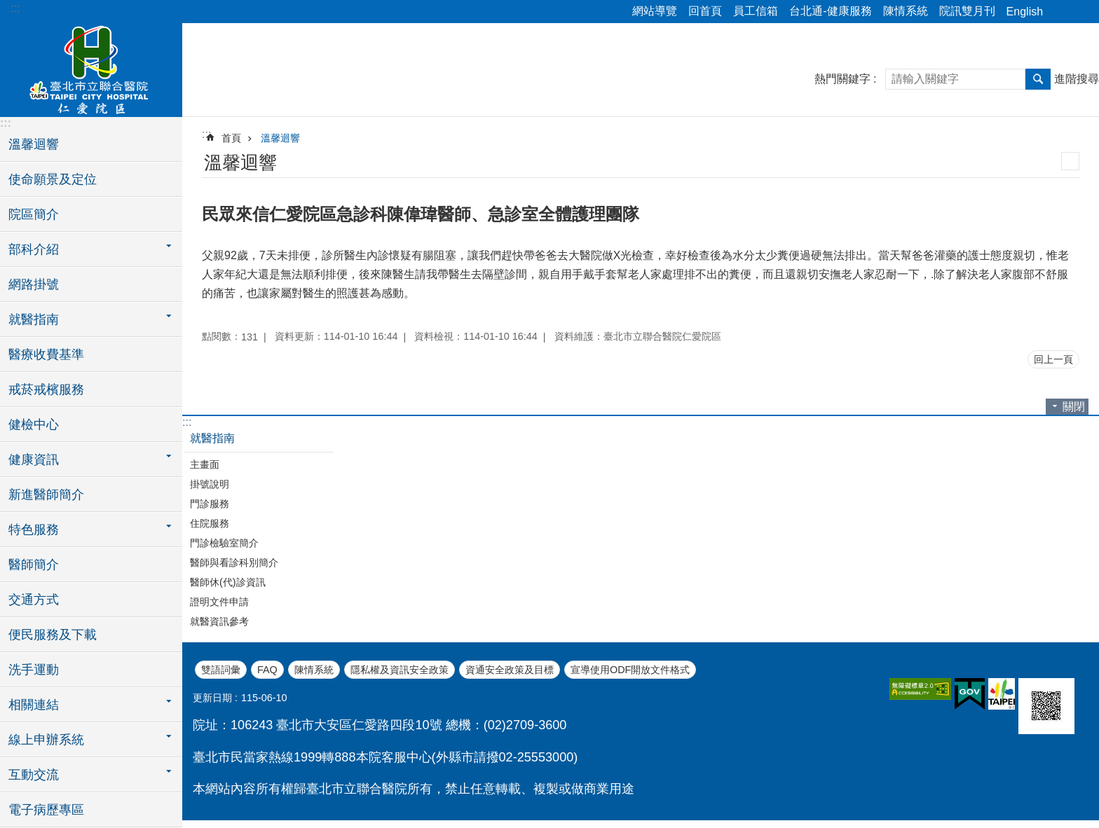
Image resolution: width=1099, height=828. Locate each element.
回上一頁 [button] (1053, 359)
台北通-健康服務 (830, 11)
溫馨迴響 (33, 144)
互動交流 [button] (33, 775)
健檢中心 (33, 425)
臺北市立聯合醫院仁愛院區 (91, 68)
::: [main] (206, 134)
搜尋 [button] (1038, 79)
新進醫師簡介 (46, 495)
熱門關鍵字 (842, 79)
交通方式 (33, 600)
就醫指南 (212, 438)
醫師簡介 (33, 565)
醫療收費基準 (46, 354)
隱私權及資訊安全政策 (399, 669)
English (1024, 12)
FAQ (267, 669)
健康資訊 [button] (33, 460)
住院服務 (209, 523)
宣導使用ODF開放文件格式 (630, 669)
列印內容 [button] (1070, 161)
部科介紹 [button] (33, 249)
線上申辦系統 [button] (46, 740)
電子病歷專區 (46, 810)
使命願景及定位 (52, 179)
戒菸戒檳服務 (46, 389)
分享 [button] (1060, 12)
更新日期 (212, 697)
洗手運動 (33, 670)
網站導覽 (654, 11)
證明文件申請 (219, 601)
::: (15, 8)
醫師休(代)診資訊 (228, 582)
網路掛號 (33, 284)
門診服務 (209, 503)
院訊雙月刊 (967, 11)
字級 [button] (1080, 12)
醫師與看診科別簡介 (234, 562)
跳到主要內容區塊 (7, 7)
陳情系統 (905, 11)
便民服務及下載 (52, 635)
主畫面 (204, 464)
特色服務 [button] (33, 530)
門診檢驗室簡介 (224, 542)
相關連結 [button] (33, 705)
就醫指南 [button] (33, 319)
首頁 (231, 138)
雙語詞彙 (220, 669)
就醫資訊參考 (219, 621)
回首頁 (705, 11)
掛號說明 (209, 484)
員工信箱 (755, 11)
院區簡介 (33, 214)
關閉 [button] (1074, 407)
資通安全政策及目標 (509, 669)
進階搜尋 (1076, 79)
